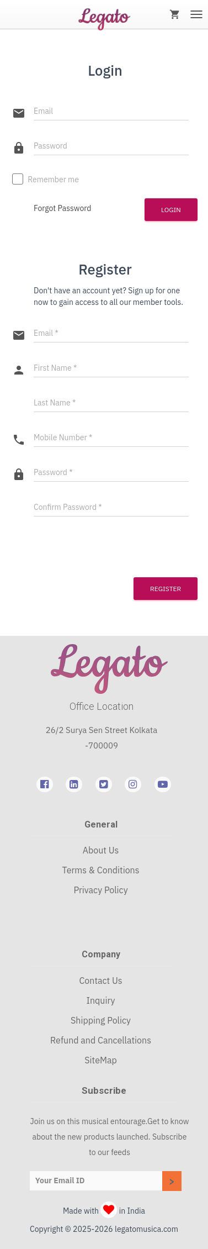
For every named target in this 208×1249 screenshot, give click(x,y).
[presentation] (79, 546)
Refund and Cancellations (100, 1040)
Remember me (45, 180)
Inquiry (101, 1000)
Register (165, 588)
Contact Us (100, 980)
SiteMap (100, 1060)
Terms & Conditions (101, 870)
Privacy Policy (100, 889)
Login (171, 209)
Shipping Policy (101, 1020)
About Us (101, 850)
